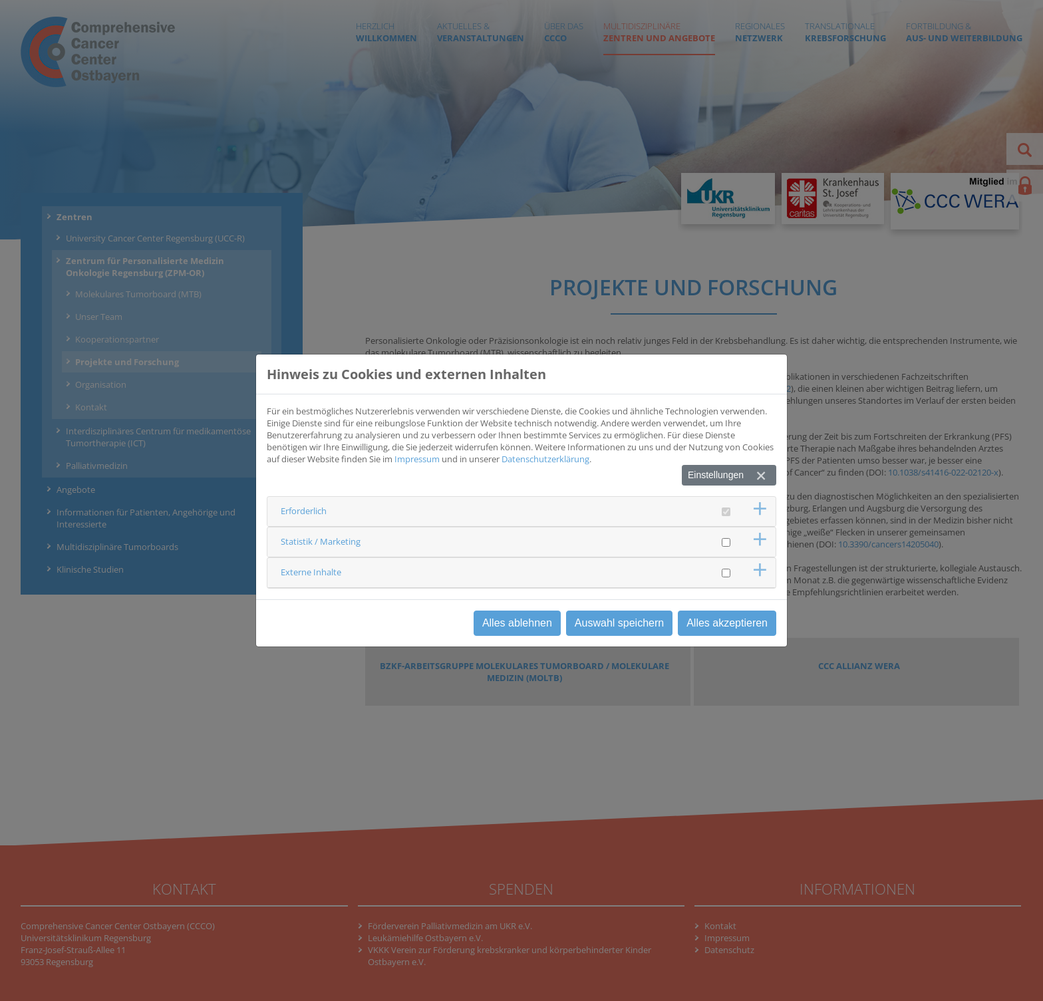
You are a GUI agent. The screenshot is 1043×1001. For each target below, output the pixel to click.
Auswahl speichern (619, 623)
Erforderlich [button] (304, 511)
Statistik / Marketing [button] (321, 541)
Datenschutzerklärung (545, 459)
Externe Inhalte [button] (311, 572)
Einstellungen (716, 475)
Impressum (417, 459)
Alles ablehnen (517, 623)
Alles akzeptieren (727, 623)
